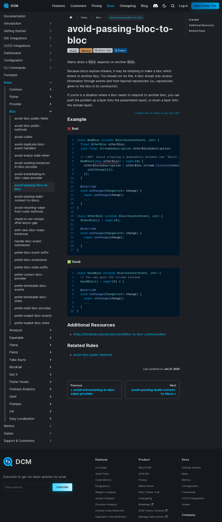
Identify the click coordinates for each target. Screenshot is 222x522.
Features (58, 6)
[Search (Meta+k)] (172, 5)
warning (86, 50)
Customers (78, 6)
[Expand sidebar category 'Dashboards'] (50, 53)
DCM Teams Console (151, 510)
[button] (28, 23)
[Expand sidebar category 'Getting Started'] (50, 31)
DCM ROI (144, 473)
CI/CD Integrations (193, 498)
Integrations (102, 485)
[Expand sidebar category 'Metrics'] (50, 426)
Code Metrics (103, 479)
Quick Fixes (102, 473)
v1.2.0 (73, 50)
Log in (183, 6)
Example (194, 19)
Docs (110, 6)
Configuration (190, 485)
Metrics (186, 479)
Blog (144, 6)
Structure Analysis (106, 504)
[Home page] (71, 18)
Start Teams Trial (205, 5)
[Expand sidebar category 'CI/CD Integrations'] (50, 46)
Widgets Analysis (105, 492)
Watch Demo (146, 485)
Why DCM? (145, 467)
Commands (188, 492)
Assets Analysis (104, 498)
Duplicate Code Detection (110, 516)
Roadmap (144, 504)
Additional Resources (201, 25)
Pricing (97, 6)
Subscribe (62, 487)
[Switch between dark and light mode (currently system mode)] (164, 6)
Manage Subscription (151, 516)
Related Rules (197, 30)
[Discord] (155, 5)
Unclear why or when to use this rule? (157, 113)
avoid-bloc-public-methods (92, 355)
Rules (185, 473)
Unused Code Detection (109, 510)
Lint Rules (101, 467)
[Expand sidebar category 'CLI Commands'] (50, 68)
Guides (186, 504)
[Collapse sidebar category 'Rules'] (50, 82)
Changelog (128, 6)
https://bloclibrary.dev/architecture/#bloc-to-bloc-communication (119, 334)
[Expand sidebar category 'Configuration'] (50, 60)
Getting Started (191, 467)
